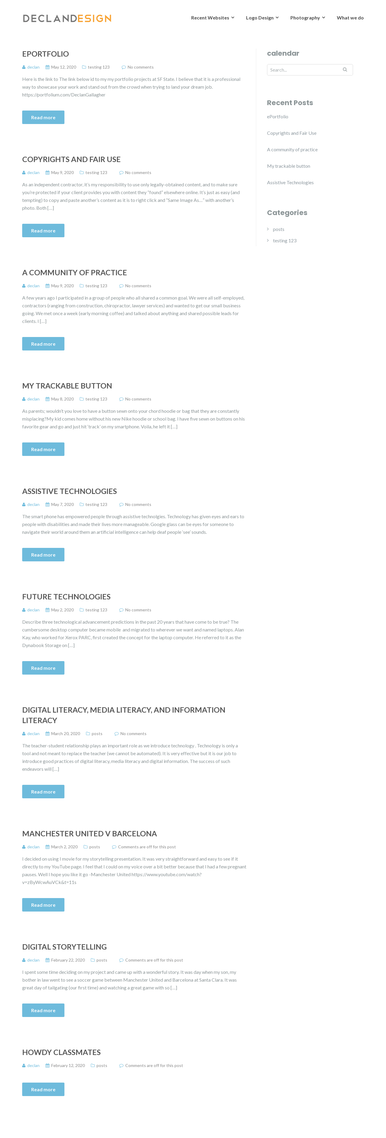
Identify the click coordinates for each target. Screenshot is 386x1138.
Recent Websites (210, 17)
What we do (350, 17)
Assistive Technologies (69, 490)
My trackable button (67, 385)
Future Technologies (66, 596)
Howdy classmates (61, 1052)
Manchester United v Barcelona (89, 833)
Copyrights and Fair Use (71, 159)
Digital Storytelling (64, 946)
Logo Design (260, 17)
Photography (305, 17)
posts (97, 733)
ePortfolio (45, 53)
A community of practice (74, 272)
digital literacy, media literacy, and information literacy (123, 715)
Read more (43, 117)
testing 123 (99, 66)
